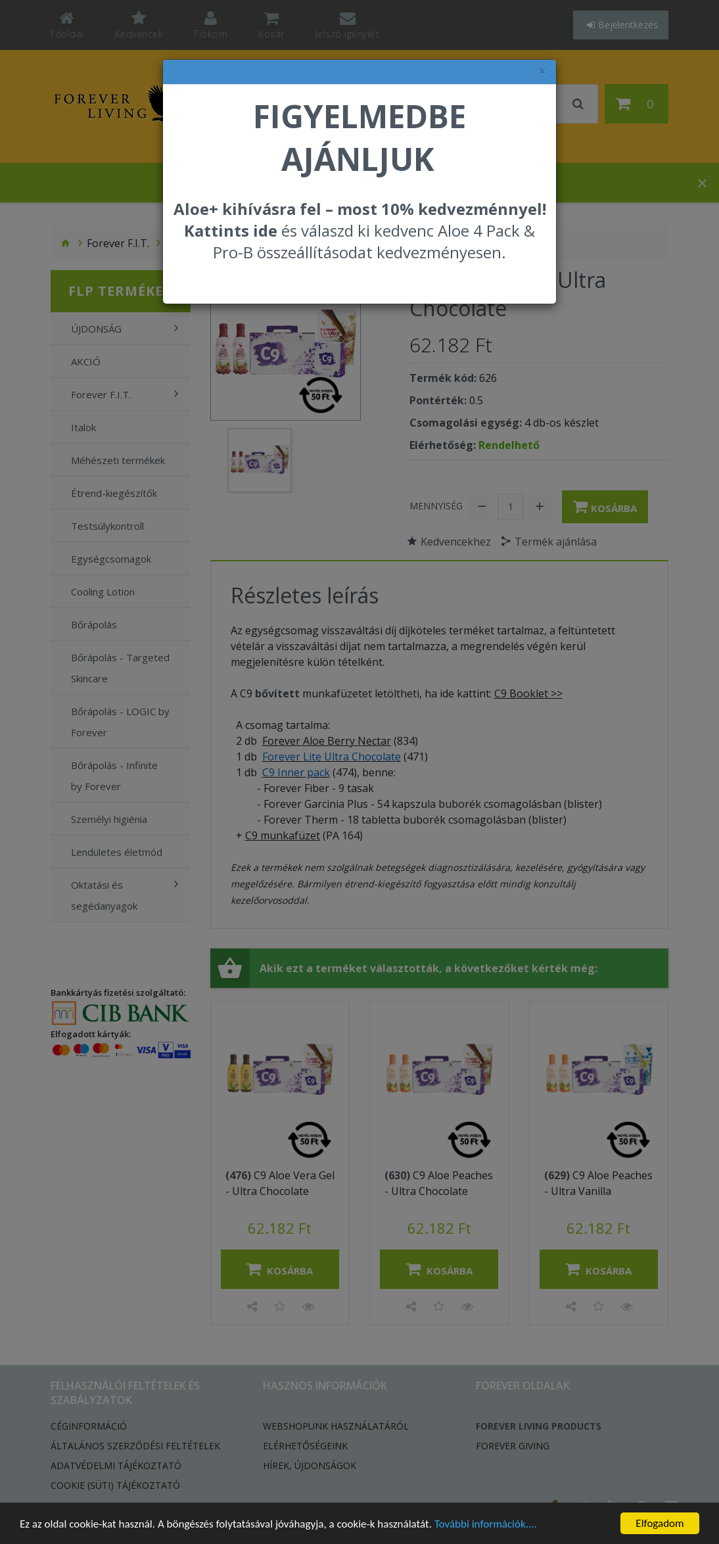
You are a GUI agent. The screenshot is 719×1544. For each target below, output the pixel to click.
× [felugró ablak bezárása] (542, 71)
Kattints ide (230, 230)
